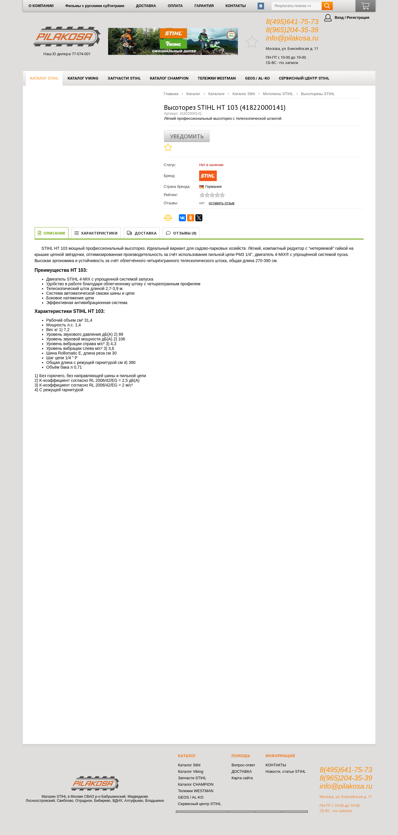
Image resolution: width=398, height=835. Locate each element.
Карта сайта (242, 778)
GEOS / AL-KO (257, 78)
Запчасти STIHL (124, 78)
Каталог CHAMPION (169, 78)
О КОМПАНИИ (41, 6)
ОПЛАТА (175, 6)
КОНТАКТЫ (236, 6)
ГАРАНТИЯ (204, 6)
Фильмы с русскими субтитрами (94, 6)
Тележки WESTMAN (217, 78)
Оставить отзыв (221, 203)
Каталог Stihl (44, 78)
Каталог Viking (83, 78)
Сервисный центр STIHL (304, 78)
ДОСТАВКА (146, 6)
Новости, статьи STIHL (286, 771)
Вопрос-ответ (243, 765)
